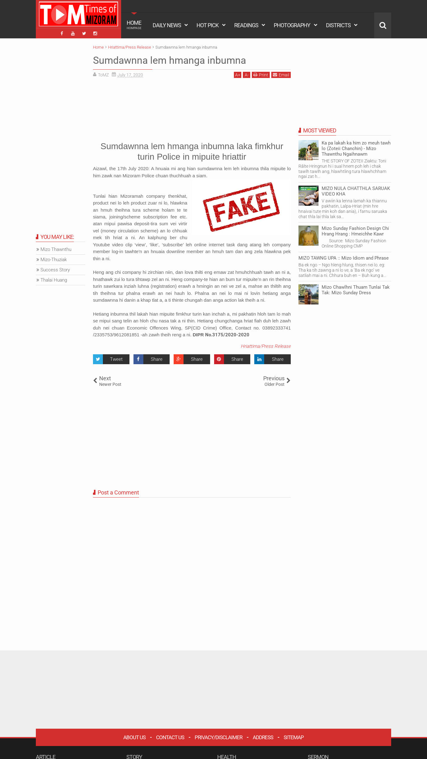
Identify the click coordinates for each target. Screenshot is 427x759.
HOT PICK (207, 25)
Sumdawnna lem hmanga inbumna (169, 60)
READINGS (246, 25)
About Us (134, 737)
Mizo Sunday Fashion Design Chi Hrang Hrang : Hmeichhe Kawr (355, 231)
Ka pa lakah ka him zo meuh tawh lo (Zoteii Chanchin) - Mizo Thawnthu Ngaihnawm (356, 148)
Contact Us (170, 737)
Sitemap (294, 737)
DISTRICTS (338, 25)
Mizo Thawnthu (55, 249)
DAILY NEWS (167, 25)
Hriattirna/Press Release (266, 346)
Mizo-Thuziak (53, 259)
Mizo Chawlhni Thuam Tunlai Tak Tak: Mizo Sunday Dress (356, 289)
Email (281, 75)
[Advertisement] (192, 109)
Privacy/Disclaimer (218, 737)
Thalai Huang (53, 280)
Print (260, 75)
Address (263, 737)
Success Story (55, 270)
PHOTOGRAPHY (292, 25)
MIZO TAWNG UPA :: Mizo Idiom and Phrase (343, 258)
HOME (134, 24)
